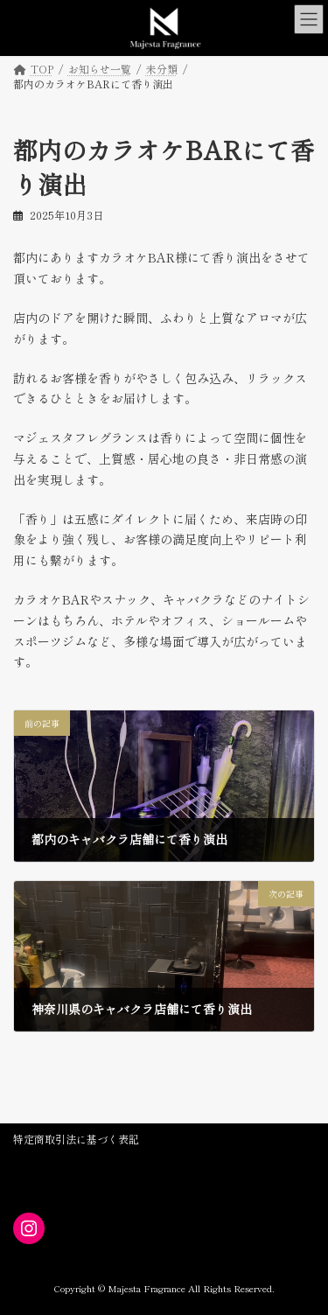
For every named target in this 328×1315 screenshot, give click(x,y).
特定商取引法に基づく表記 (76, 1138)
